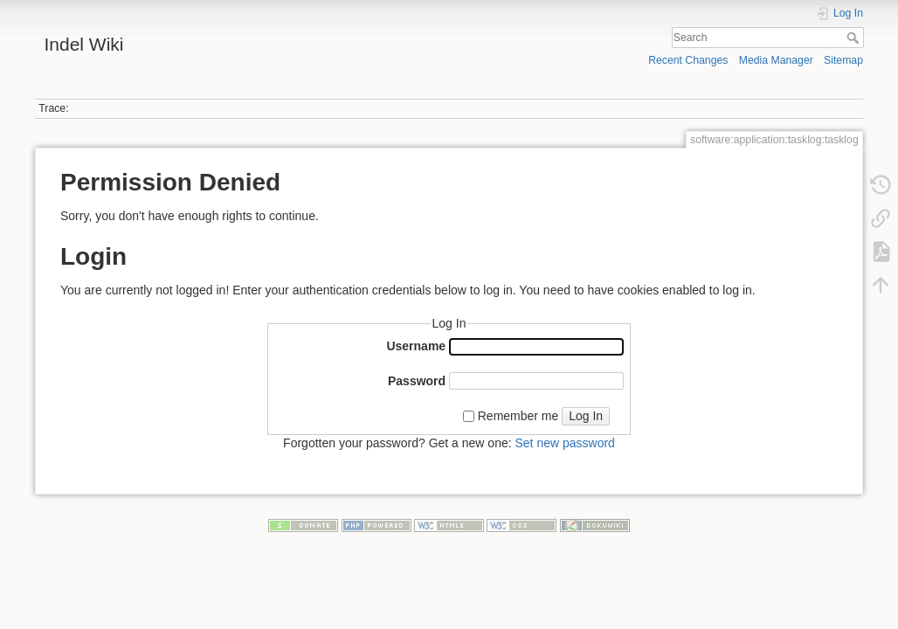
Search (854, 37)
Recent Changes (688, 60)
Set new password (564, 443)
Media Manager (776, 60)
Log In (586, 416)
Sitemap (843, 60)
